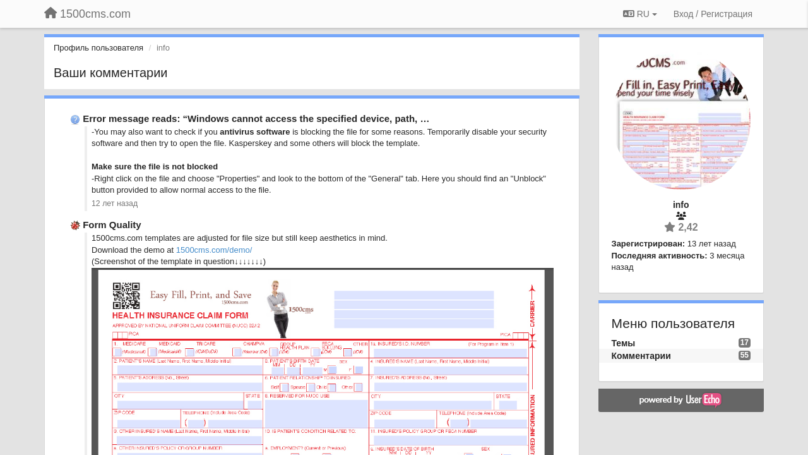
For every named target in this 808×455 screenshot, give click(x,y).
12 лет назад (115, 203)
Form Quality (112, 224)
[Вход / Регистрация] (713, 14)
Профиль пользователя (98, 47)
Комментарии (641, 356)
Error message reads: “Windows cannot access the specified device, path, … (256, 118)
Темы (624, 343)
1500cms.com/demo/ (214, 250)
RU (640, 14)
